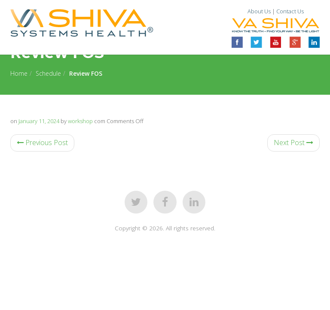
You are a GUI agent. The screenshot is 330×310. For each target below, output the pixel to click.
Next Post (293, 142)
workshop (80, 121)
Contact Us (290, 11)
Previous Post (42, 142)
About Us (259, 11)
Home (19, 73)
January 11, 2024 (38, 121)
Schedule (48, 73)
